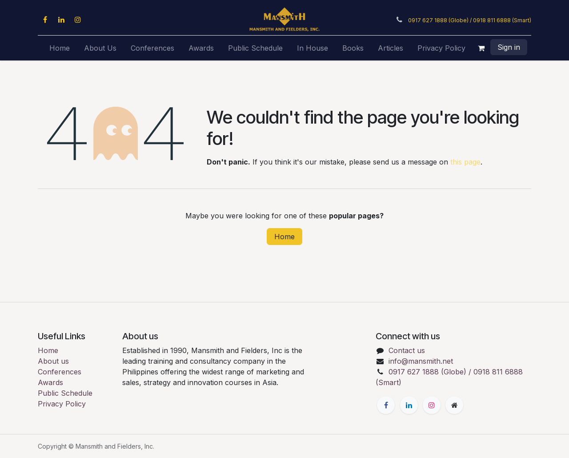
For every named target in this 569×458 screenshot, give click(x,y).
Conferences (59, 371)
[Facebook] (45, 19)
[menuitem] (59, 48)
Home (284, 236)
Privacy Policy (62, 403)
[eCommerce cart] (481, 48)
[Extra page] (454, 405)
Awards (50, 382)
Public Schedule (65, 393)
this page (465, 161)
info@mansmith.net (421, 361)
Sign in (508, 47)
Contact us (407, 350)
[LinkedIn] (61, 19)
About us (53, 361)
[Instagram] (78, 19)
